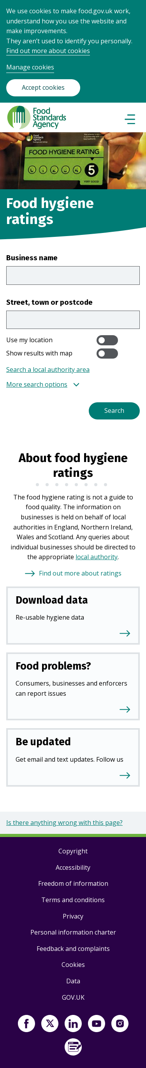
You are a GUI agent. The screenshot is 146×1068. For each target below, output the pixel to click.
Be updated (43, 742)
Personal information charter (73, 932)
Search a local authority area (48, 369)
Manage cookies (30, 67)
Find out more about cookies (48, 50)
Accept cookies (43, 87)
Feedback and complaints (73, 948)
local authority (97, 557)
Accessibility (73, 867)
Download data (52, 600)
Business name (32, 257)
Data (73, 981)
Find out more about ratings (80, 573)
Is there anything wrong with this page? (64, 822)
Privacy (73, 916)
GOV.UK (73, 997)
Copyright (73, 851)
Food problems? (53, 666)
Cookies (73, 964)
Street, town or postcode (49, 302)
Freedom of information (73, 883)
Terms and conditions (73, 900)
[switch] (107, 340)
